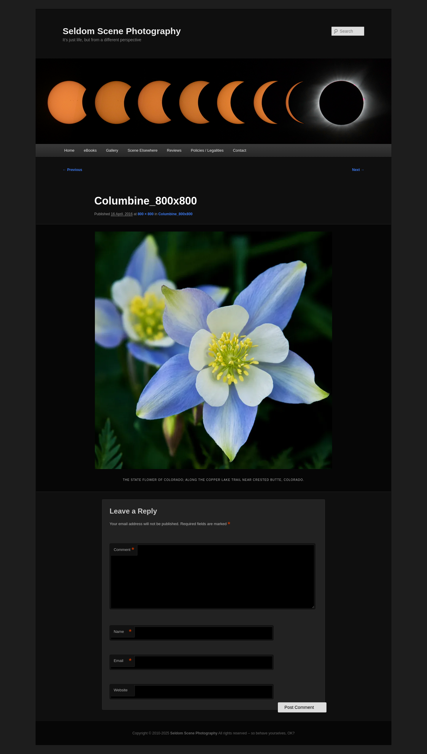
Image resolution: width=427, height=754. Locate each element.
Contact (239, 150)
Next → (358, 170)
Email (122, 661)
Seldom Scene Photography (122, 31)
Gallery (112, 150)
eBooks (90, 150)
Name (122, 632)
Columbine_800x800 (175, 214)
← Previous (72, 170)
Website (121, 690)
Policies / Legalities (207, 150)
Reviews (174, 150)
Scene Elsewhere (142, 150)
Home (69, 150)
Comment (124, 550)
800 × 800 (146, 214)
